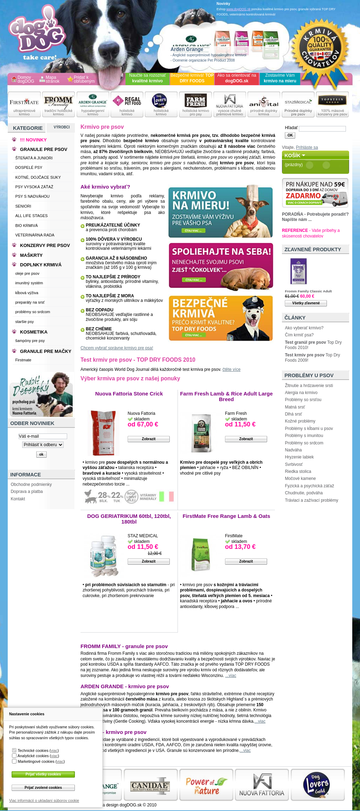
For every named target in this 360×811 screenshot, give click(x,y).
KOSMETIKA (33, 332)
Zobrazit (149, 439)
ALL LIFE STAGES (31, 216)
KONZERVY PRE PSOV (45, 245)
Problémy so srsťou (303, 399)
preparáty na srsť (30, 302)
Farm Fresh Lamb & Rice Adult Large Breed (226, 396)
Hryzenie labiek (299, 457)
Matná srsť (295, 407)
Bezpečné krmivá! (192, 78)
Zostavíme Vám (280, 78)
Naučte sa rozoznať (147, 78)
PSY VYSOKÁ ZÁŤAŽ (34, 187)
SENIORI (23, 206)
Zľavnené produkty (312, 249)
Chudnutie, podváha (303, 492)
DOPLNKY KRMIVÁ (41, 264)
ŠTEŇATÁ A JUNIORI (33, 158)
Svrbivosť (294, 464)
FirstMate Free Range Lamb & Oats (226, 516)
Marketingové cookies (36, 761)
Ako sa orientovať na (236, 78)
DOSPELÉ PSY (28, 167)
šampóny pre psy (30, 340)
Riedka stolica (298, 471)
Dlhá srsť (293, 414)
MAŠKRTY (31, 255)
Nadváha (293, 450)
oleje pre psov (27, 273)
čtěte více (231, 369)
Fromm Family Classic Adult (308, 291)
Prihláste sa (307, 147)
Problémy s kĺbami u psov (309, 428)
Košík (292, 155)
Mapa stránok (52, 80)
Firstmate (23, 360)
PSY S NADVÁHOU (32, 196)
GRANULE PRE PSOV (43, 149)
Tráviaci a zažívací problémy (311, 500)
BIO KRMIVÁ (26, 225)
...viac (230, 675)
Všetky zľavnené (306, 303)
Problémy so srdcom (304, 443)
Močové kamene (300, 478)
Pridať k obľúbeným (84, 80)
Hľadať (291, 127)
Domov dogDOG (26, 80)
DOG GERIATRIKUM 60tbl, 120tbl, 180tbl (129, 519)
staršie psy (24, 321)
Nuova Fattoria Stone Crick (129, 394)
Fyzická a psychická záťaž (309, 485)
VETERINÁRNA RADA (34, 235)
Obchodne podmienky (31, 484)
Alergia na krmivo (301, 392)
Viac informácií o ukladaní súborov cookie (44, 800)
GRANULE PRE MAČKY (45, 351)
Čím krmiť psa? (299, 334)
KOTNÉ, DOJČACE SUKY (38, 177)
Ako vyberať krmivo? (304, 327)
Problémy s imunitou (304, 435)
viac (54, 750)
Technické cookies (33, 750)
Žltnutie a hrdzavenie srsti (309, 385)
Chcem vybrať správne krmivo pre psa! (117, 348)
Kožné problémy (300, 421)
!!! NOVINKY (33, 139)
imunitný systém (29, 283)
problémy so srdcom (32, 312)
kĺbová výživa (26, 293)
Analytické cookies (33, 756)
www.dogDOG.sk (238, 9)
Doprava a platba (27, 491)
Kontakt (18, 498)
